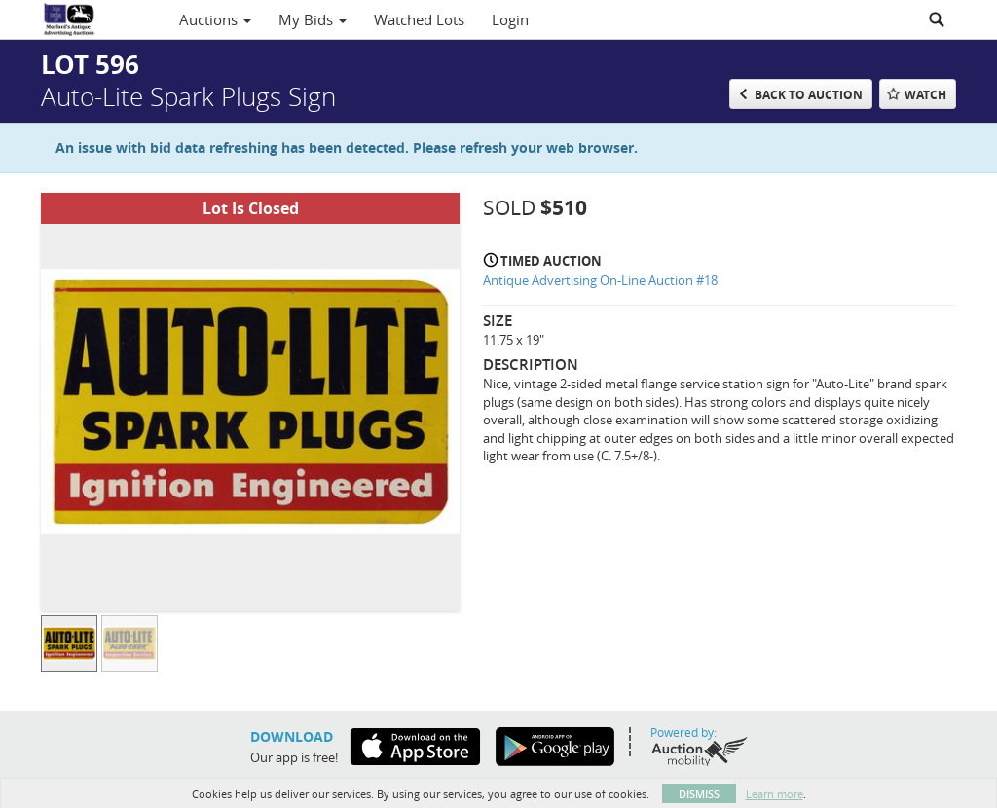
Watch (925, 95)
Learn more (774, 794)
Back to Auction (809, 95)
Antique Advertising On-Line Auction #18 (600, 280)
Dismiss (699, 794)
